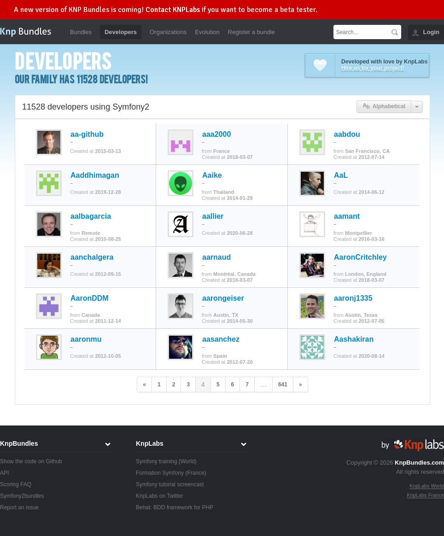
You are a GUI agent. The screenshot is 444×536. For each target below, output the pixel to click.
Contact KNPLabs (173, 9)
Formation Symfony (160, 473)
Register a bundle (251, 32)
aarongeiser (223, 298)
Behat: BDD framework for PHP (174, 507)
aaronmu (86, 339)
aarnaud (216, 257)
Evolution (207, 32)
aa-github (87, 134)
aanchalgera (91, 257)
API (4, 473)
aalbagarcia (90, 216)
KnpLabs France (425, 495)
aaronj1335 (353, 298)
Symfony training (156, 461)
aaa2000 (216, 134)
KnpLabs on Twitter (159, 496)
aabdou (347, 134)
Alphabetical (383, 106)
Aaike (212, 175)
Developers (121, 32)
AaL (341, 175)
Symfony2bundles (22, 496)
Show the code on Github (31, 461)
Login (431, 32)
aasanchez (221, 339)
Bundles (81, 32)
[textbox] (360, 32)
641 (282, 384)
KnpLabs (150, 443)
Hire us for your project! (372, 68)
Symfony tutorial (155, 484)
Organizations (168, 32)
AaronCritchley (360, 257)
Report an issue (19, 507)
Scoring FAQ (15, 484)
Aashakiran (354, 339)
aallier (212, 216)
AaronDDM (89, 298)
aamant (347, 216)
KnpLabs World (426, 486)
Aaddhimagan (94, 175)
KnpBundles (19, 443)
